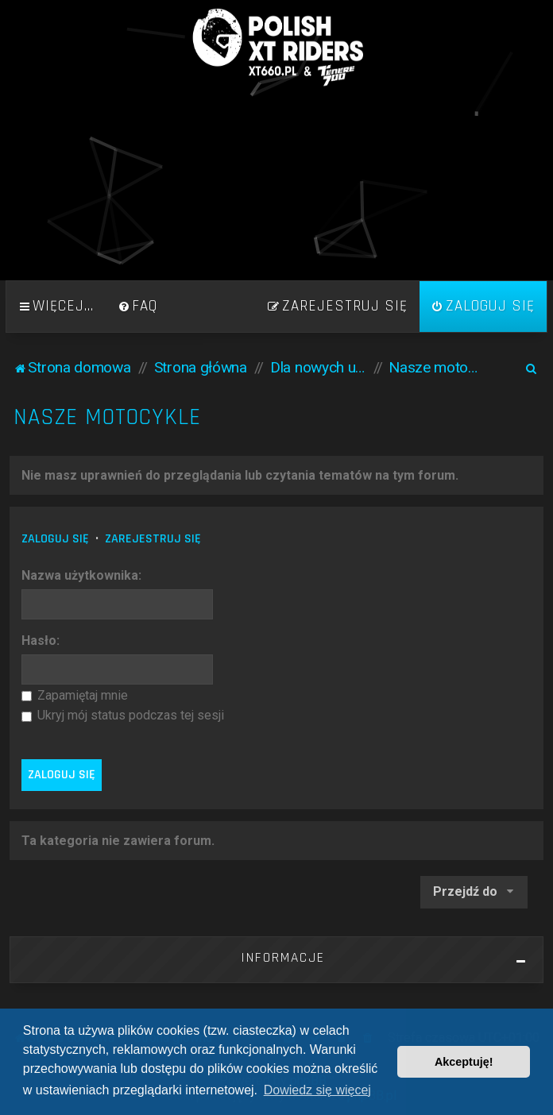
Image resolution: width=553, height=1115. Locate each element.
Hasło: (40, 640)
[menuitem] (137, 306)
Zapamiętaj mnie (74, 695)
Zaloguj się (55, 538)
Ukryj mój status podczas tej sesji (122, 715)
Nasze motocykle (107, 417)
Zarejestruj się (153, 538)
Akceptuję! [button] (464, 1061)
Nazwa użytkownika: (81, 575)
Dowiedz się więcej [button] (317, 1090)
